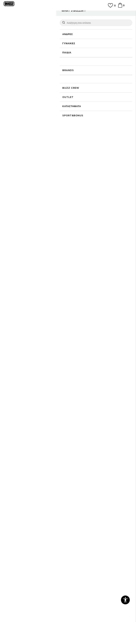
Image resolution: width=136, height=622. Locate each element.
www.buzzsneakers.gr (42, 606)
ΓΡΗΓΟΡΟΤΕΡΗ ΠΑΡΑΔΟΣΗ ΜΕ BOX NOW (68, 13)
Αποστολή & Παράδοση (83, 496)
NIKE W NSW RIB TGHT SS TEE (83, 342)
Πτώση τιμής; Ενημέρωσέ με (117, 54)
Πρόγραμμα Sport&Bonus (85, 522)
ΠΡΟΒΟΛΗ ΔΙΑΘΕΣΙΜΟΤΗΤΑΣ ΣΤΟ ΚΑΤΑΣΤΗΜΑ (98, 204)
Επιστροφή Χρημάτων (82, 491)
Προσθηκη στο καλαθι (94, 121)
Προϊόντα (30, 21)
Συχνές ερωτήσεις (79, 486)
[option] (68, 14)
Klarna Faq (76, 537)
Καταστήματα (11, 496)
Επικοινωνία (10, 491)
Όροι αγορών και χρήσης (17, 522)
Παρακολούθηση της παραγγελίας (88, 501)
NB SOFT (76, 606)
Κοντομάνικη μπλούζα (76, 21)
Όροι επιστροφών (13, 537)
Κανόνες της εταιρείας (15, 547)
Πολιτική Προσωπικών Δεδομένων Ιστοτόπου (28, 527)
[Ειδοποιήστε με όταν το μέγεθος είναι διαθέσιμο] (76, 84)
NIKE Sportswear (22, 359)
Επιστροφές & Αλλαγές (16, 542)
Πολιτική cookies (13, 532)
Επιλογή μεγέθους (80, 70)
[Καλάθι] (120, 6)
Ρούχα (40, 21)
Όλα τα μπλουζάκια (55, 21)
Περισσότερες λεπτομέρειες (88, 180)
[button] (125, 121)
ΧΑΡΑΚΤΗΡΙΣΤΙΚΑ (98, 191)
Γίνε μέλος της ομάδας (16, 486)
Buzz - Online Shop (14, 21)
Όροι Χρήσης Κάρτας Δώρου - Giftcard (92, 532)
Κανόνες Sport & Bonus (84, 527)
